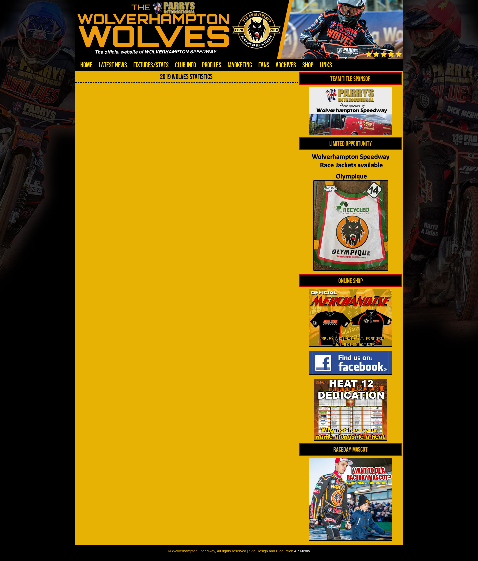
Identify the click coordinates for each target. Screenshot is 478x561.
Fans (263, 65)
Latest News (113, 65)
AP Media (302, 551)
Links (326, 65)
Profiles (211, 65)
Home (86, 65)
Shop (307, 65)
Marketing (240, 65)
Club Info (185, 65)
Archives (286, 65)
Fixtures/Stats (151, 65)
